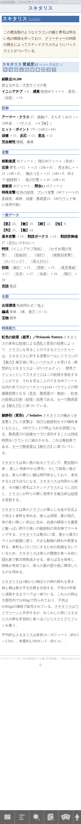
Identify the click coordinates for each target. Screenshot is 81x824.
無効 (60, 393)
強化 (67, 374)
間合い (40, 186)
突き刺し (65, 167)
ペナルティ (48, 362)
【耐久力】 (13, 405)
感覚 (36, 91)
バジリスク (51, 619)
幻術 (19, 399)
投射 (8, 500)
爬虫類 (15, 32)
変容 (50, 343)
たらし (14, 428)
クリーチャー (55, 38)
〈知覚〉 (9, 98)
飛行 (41, 161)
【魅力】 (9, 362)
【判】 (7, 230)
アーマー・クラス (15, 117)
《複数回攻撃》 (62, 255)
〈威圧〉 (16, 267)
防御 (5, 108)
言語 (5, 286)
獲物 (53, 553)
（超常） (26, 337)
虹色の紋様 (25, 192)
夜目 (71, 91)
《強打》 (40, 255)
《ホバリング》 (14, 261)
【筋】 (7, 224)
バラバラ (29, 547)
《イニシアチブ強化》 (27, 249)
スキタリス (14, 18)
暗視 (44, 91)
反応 (23, 135)
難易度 (41, 198)
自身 (50, 522)
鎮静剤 (12, 180)
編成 (5, 312)
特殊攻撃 (9, 192)
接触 (40, 117)
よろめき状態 (58, 428)
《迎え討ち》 (39, 261)
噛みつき (33, 173)
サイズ (34, 85)
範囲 (19, 540)
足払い (14, 243)
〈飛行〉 (67, 274)
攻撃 (5, 152)
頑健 (5, 135)
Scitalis (34, 19)
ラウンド (66, 198)
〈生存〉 (19, 274)
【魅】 (24, 230)
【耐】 (41, 224)
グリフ (69, 619)
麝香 (74, 522)
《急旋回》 (20, 255)
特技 (5, 249)
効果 (60, 343)
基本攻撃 (9, 236)
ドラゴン (41, 32)
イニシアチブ (12, 91)
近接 (5, 167)
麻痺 (30, 142)
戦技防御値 (69, 236)
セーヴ (62, 399)
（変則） (19, 415)
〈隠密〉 (41, 267)
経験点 (7, 79)
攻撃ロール (48, 356)
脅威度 (54, 64)
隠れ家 (7, 559)
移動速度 (9, 161)
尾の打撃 (32, 180)
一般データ (10, 215)
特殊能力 (9, 328)
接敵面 (7, 186)
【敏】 (45, 123)
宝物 (5, 318)
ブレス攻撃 (45, 192)
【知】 (59, 224)
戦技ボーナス (38, 236)
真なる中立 (10, 85)
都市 (8, 600)
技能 (5, 267)
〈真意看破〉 (68, 267)
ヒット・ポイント (15, 129)
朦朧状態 (9, 393)
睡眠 (19, 142)
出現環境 (9, 305)
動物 (50, 540)
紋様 (22, 343)
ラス (48, 44)
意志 (41, 135)
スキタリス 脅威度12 (20, 64)
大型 (25, 85)
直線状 (7, 198)
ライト (8, 51)
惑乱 (39, 343)
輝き (10, 44)
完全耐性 (9, 142)
